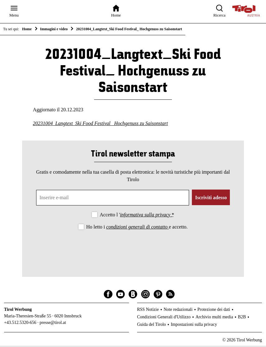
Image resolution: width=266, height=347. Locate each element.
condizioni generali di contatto (137, 228)
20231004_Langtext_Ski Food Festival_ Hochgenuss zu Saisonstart (100, 124)
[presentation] (133, 249)
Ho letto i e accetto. (137, 228)
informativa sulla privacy (146, 215)
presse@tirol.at (53, 323)
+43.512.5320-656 (20, 323)
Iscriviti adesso (211, 198)
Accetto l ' (137, 215)
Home (27, 29)
